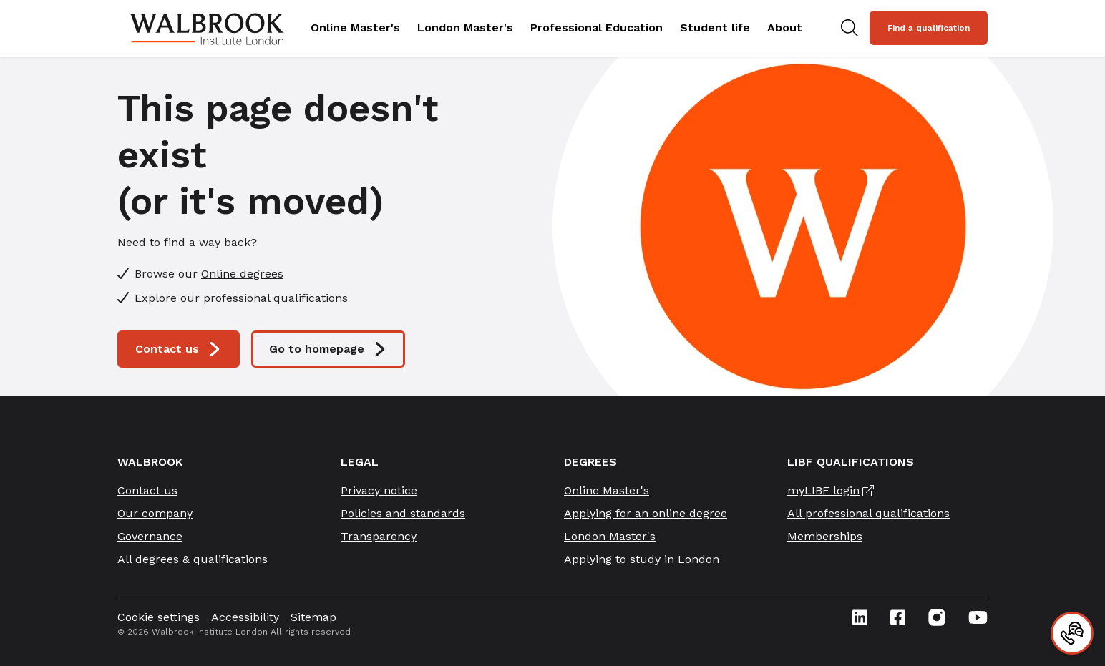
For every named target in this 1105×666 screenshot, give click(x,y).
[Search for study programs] (849, 28)
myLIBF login (823, 490)
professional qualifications (275, 298)
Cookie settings (158, 617)
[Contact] (1072, 633)
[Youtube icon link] (978, 617)
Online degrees (242, 273)
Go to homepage (328, 349)
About (784, 27)
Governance (149, 536)
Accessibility (245, 617)
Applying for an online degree (645, 513)
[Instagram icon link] (936, 617)
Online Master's (355, 27)
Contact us (178, 349)
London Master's (465, 27)
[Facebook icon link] (897, 617)
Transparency (379, 536)
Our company (155, 513)
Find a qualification (928, 28)
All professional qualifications (868, 513)
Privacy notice (379, 490)
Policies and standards (403, 513)
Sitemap (313, 617)
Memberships (824, 536)
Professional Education (596, 27)
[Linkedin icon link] (859, 617)
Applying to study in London (641, 559)
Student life (715, 27)
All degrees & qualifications (192, 559)
